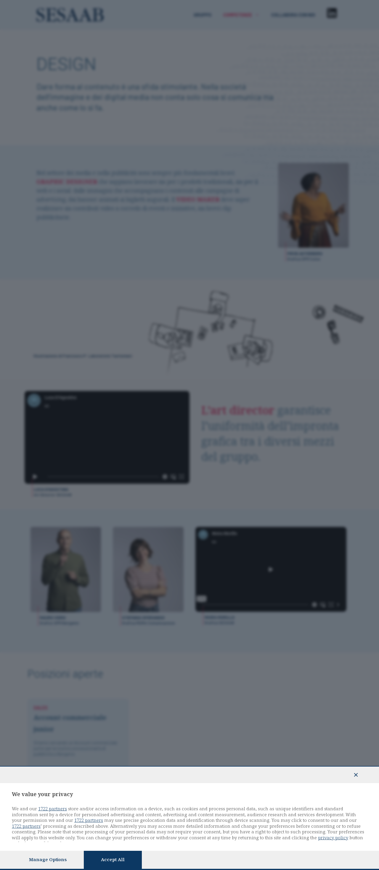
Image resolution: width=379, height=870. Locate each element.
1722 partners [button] (52, 809)
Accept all (113, 859)
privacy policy (333, 838)
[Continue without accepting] (356, 775)
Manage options (48, 859)
